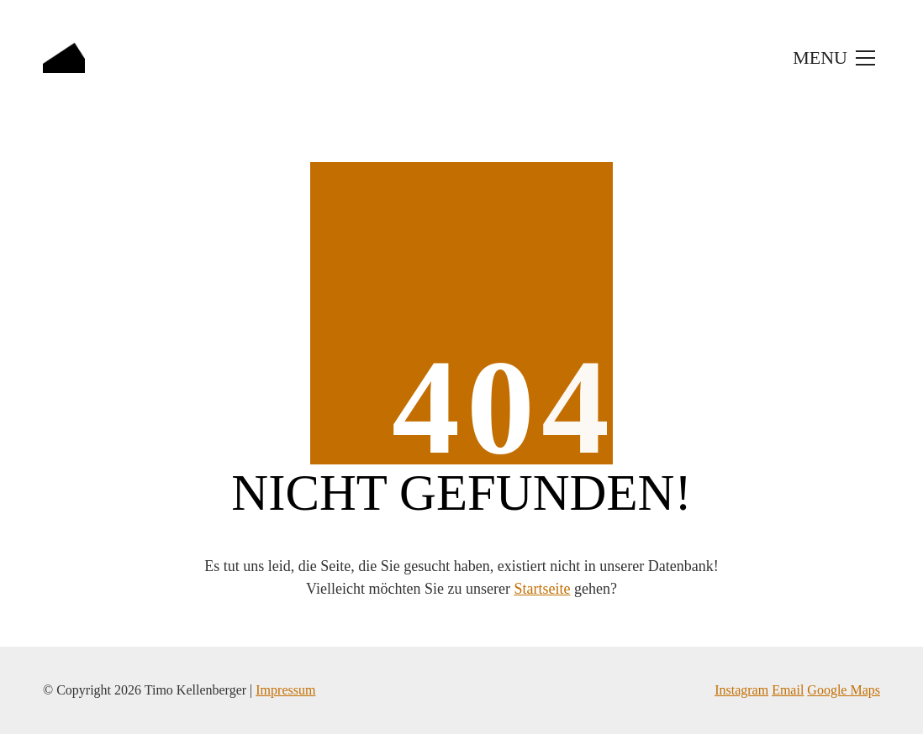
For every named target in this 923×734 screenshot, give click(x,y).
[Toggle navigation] (831, 58)
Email (788, 690)
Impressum (285, 690)
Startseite (542, 588)
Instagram (741, 690)
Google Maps (843, 690)
